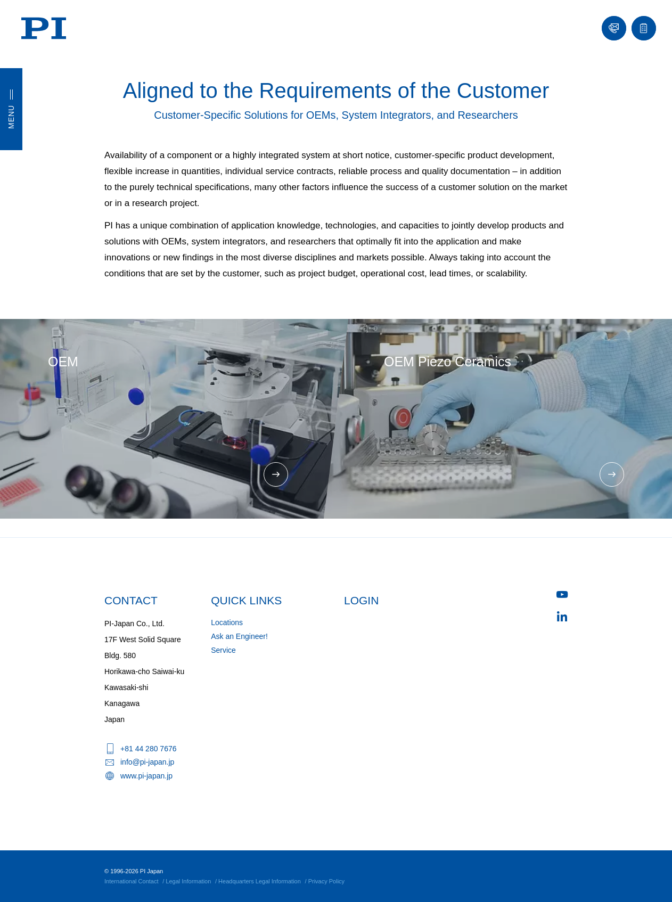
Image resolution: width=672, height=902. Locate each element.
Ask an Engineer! (239, 636)
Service (223, 650)
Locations (227, 622)
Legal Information (188, 881)
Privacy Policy (326, 881)
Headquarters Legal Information (259, 881)
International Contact (131, 881)
